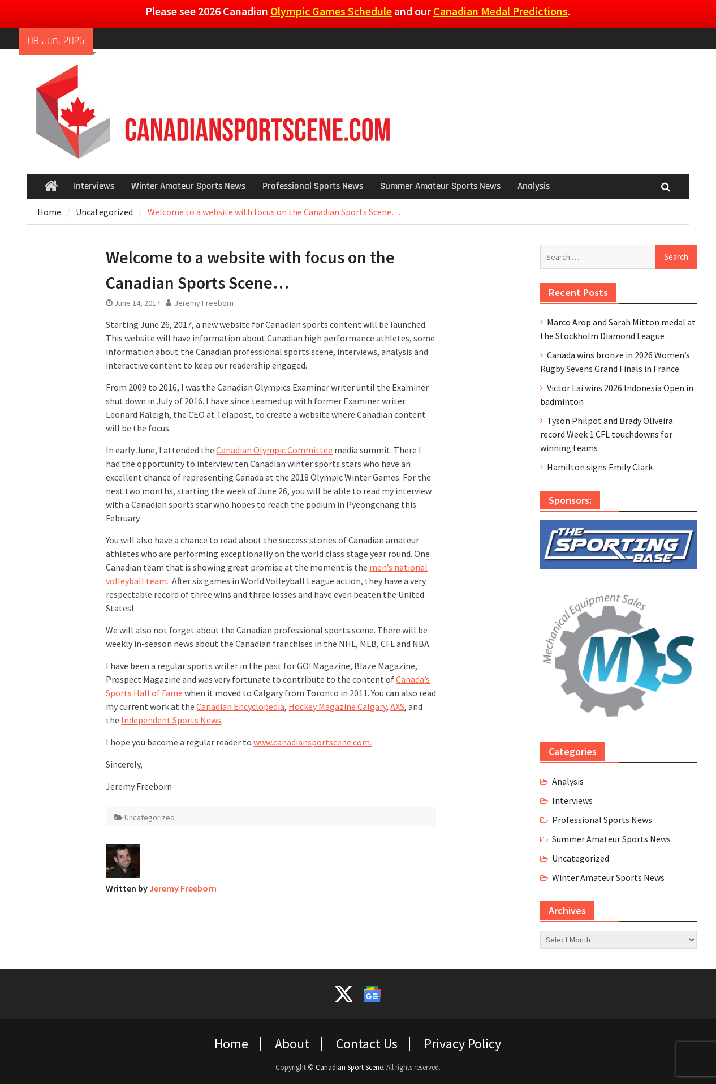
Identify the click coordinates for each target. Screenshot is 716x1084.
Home (231, 1044)
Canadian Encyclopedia (240, 706)
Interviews (94, 186)
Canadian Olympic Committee (274, 450)
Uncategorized (149, 817)
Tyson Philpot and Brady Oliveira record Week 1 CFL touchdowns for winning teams (606, 434)
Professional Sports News (312, 186)
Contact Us (367, 1044)
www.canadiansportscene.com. (312, 742)
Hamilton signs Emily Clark (600, 467)
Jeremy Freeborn (204, 303)
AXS (397, 706)
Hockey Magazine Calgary (337, 706)
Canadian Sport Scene (349, 1067)
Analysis (533, 186)
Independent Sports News (171, 720)
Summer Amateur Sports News (440, 186)
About (292, 1044)
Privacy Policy (462, 1044)
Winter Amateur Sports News (188, 186)
